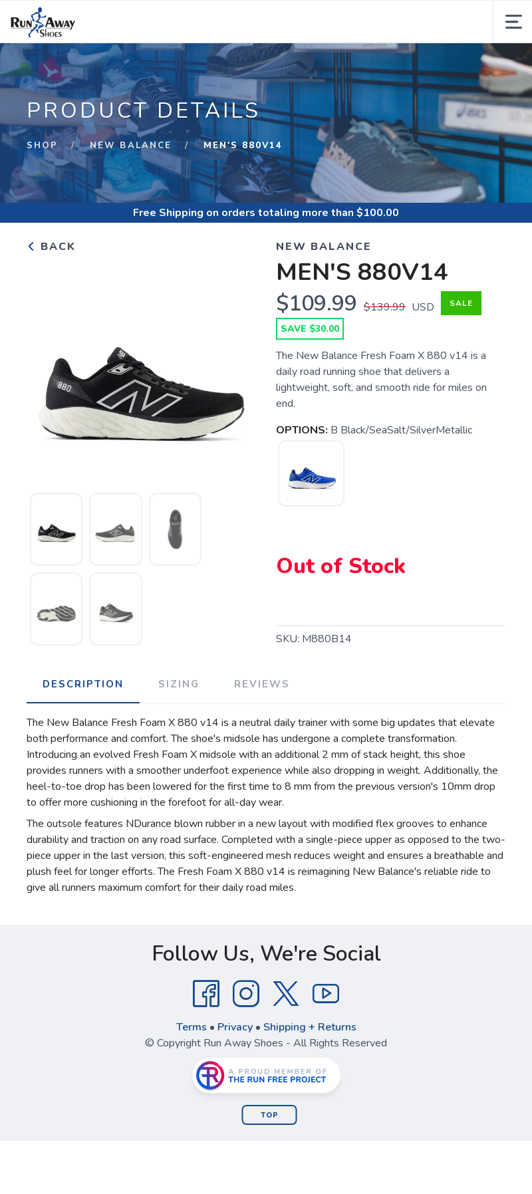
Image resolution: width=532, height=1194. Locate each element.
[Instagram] (246, 994)
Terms (191, 1027)
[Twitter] (286, 994)
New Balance (131, 146)
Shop (42, 146)
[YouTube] (326, 994)
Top (270, 1115)
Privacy (235, 1027)
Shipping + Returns (309, 1027)
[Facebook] (206, 994)
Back (51, 246)
